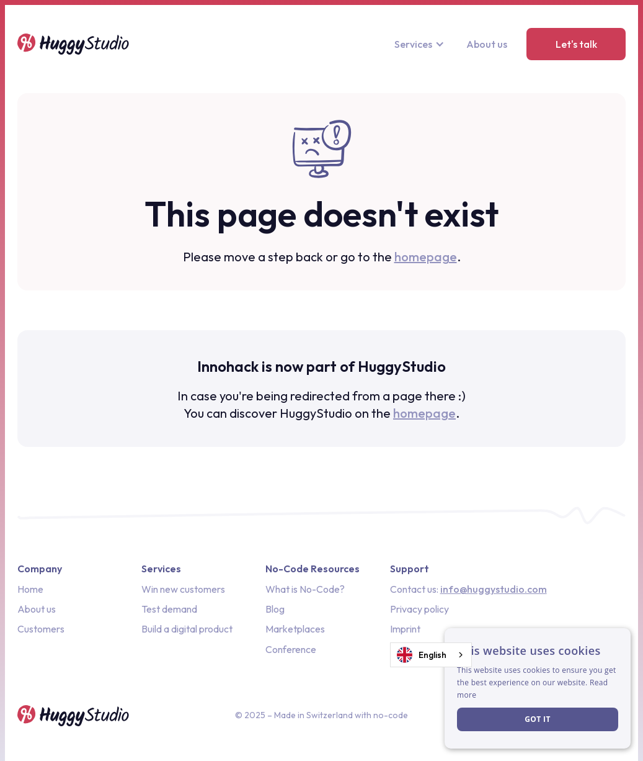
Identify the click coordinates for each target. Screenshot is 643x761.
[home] (73, 44)
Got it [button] (538, 719)
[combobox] (431, 654)
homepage (425, 256)
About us (486, 44)
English (421, 655)
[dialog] (538, 688)
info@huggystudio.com (493, 589)
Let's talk (576, 44)
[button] (420, 44)
